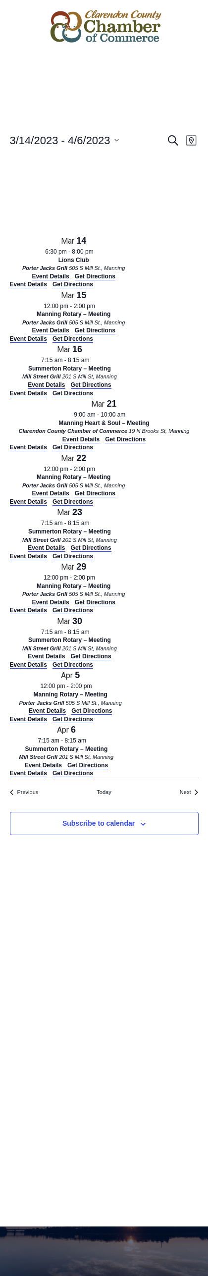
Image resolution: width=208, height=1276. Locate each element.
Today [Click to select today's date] (104, 792)
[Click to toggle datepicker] (64, 140)
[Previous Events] (24, 792)
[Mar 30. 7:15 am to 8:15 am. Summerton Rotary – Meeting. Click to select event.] (70, 638)
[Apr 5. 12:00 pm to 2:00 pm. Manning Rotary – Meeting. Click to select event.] (70, 692)
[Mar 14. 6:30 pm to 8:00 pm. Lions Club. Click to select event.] (74, 257)
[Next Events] (189, 792)
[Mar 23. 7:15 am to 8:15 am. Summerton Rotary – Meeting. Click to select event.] (70, 529)
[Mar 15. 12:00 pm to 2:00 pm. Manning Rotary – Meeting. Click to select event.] (74, 312)
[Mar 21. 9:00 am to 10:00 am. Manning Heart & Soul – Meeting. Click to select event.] (104, 420)
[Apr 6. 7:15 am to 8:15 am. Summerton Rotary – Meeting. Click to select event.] (66, 746)
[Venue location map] (84, 194)
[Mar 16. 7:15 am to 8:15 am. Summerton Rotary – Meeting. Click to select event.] (70, 366)
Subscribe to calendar (98, 823)
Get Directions (72, 284)
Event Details (28, 284)
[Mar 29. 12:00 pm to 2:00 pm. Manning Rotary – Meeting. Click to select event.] (74, 583)
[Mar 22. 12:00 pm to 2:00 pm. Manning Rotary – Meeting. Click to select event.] (74, 475)
